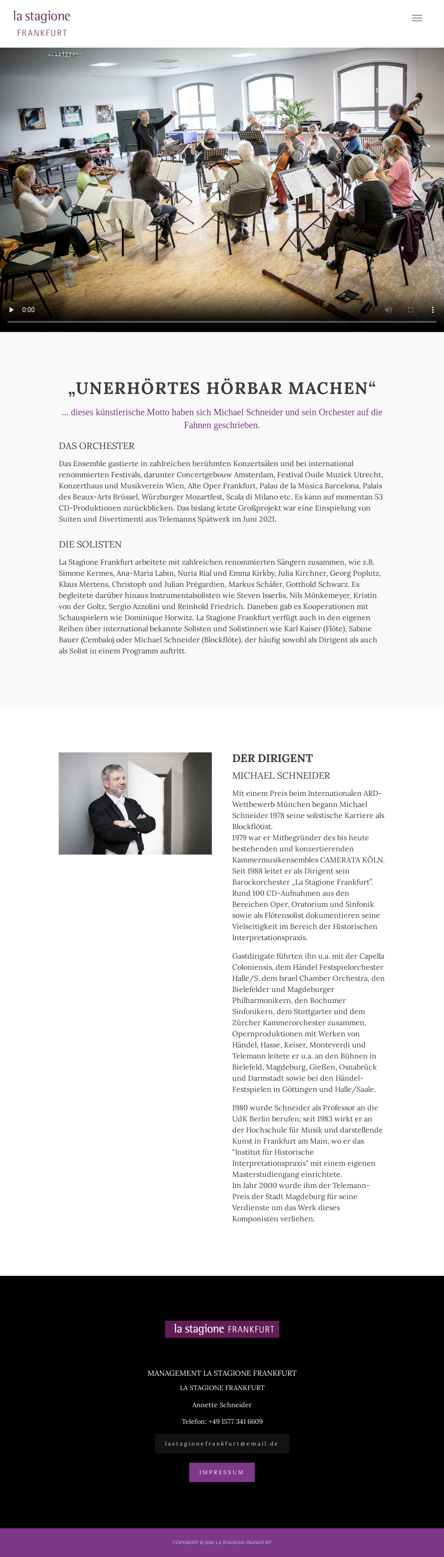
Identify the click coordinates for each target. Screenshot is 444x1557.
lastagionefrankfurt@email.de (222, 1443)
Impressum (222, 1472)
